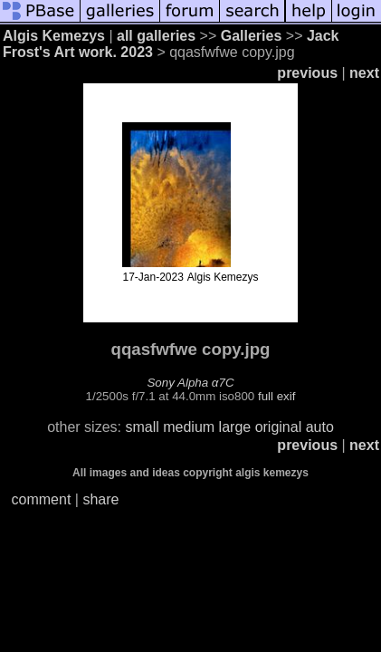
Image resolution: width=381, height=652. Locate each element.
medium (188, 427)
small (141, 427)
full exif (276, 396)
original (278, 427)
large (235, 427)
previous (307, 73)
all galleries (156, 35)
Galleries (251, 35)
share (100, 499)
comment (41, 499)
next (364, 73)
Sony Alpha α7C (190, 382)
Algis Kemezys (54, 35)
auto (320, 427)
